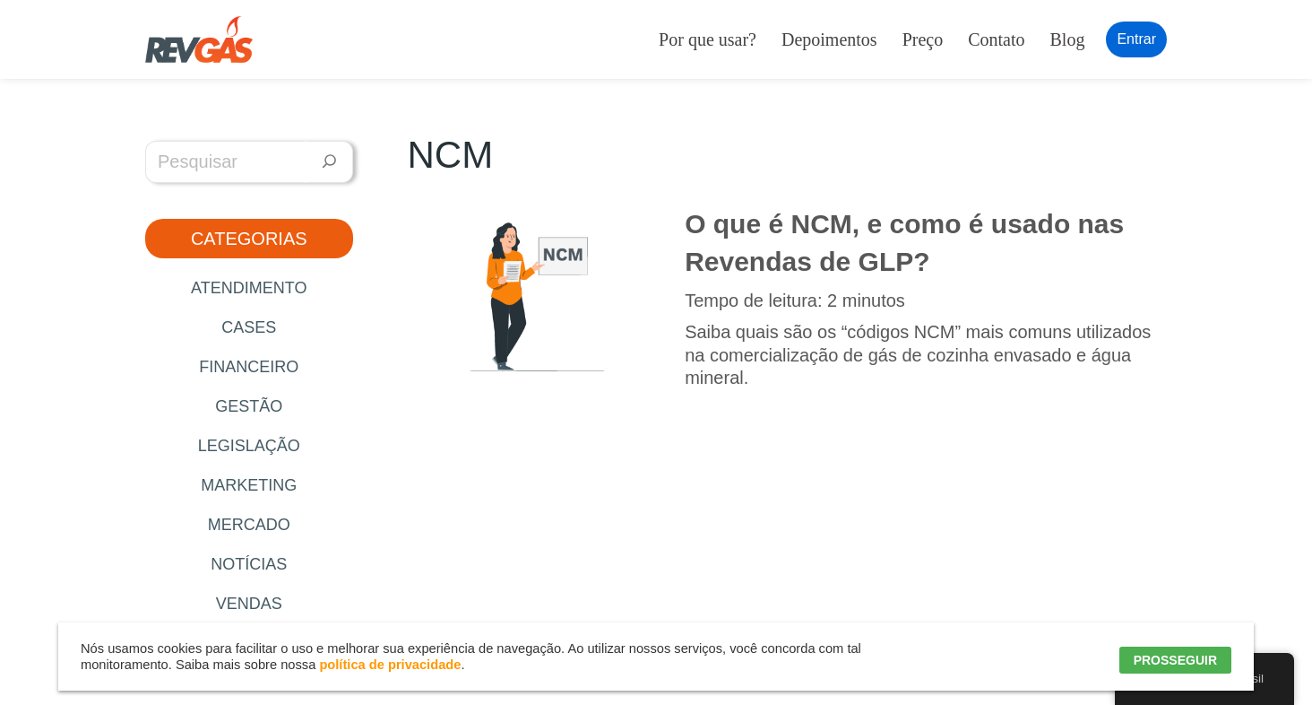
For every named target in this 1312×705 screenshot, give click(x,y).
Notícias (249, 564)
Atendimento (248, 288)
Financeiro (248, 367)
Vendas (249, 604)
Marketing (249, 485)
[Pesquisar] (329, 162)
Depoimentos (829, 39)
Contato (996, 39)
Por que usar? (707, 39)
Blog (1067, 39)
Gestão (248, 406)
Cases (248, 327)
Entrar (1136, 39)
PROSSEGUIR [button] (1175, 660)
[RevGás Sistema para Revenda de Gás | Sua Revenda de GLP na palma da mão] (199, 39)
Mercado (249, 525)
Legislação (249, 446)
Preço (923, 39)
